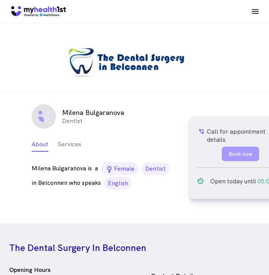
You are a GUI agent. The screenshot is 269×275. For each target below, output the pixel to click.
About (40, 144)
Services (69, 144)
